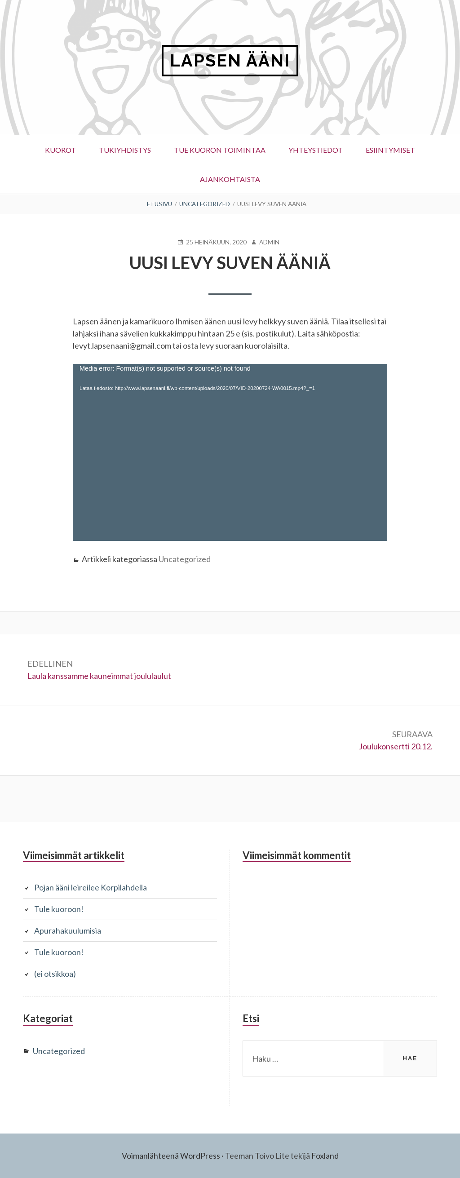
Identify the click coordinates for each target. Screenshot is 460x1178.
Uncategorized (185, 559)
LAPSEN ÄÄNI (230, 60)
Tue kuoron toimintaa (219, 150)
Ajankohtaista (230, 179)
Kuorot (60, 150)
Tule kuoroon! (59, 909)
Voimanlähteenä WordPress (171, 1155)
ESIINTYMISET (390, 150)
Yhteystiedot (315, 150)
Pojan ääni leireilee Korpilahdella (90, 887)
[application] (230, 452)
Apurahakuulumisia (67, 930)
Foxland (325, 1155)
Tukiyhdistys (125, 150)
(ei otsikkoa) (55, 974)
